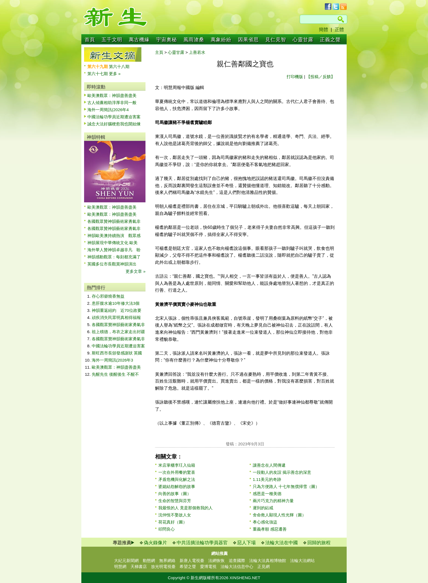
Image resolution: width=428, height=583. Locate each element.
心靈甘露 (303, 39)
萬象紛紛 (221, 39)
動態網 (149, 560)
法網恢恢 (216, 560)
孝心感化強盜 (265, 522)
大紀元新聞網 (126, 560)
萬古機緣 (139, 39)
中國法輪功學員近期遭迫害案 (114, 116)
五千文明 (112, 39)
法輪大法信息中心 (237, 566)
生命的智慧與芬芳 (174, 500)
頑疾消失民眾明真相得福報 (116, 317)
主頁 (159, 52)
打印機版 (295, 76)
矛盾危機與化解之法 (176, 479)
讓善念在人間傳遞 (269, 465)
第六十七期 (98, 73)
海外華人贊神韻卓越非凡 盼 (114, 249)
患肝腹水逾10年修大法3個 (115, 303)
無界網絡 (167, 560)
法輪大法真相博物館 (267, 560)
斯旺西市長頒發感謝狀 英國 (117, 353)
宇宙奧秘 (166, 39)
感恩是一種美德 (267, 493)
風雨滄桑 (193, 39)
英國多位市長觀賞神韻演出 (114, 264)
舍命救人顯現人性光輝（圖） (279, 515)
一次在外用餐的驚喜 (176, 472)
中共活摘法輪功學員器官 (202, 542)
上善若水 (197, 52)
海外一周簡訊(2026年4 (108, 109)
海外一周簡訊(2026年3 (112, 360)
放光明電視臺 (163, 566)
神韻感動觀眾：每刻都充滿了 (114, 256)
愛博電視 (208, 566)
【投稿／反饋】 (320, 76)
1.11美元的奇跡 (267, 479)
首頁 (90, 39)
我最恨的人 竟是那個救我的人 (185, 507)
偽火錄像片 (155, 542)
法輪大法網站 (302, 560)
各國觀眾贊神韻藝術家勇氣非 (114, 221)
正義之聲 (330, 39)
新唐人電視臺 (192, 560)
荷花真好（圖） (172, 522)
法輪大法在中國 (281, 542)
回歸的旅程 (319, 542)
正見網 (263, 566)
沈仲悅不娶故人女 (174, 515)
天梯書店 (138, 566)
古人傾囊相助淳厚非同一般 (111, 102)
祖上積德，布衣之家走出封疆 (118, 331)
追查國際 (237, 560)
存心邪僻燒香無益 (108, 296)
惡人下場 (246, 542)
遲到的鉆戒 (263, 507)
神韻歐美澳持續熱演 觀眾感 (114, 235)
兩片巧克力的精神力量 (273, 500)
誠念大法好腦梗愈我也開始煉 (114, 124)
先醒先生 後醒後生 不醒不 (115, 374)
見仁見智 (275, 39)
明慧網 (120, 566)
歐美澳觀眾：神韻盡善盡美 (114, 95)
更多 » (115, 73)
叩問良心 (166, 529)
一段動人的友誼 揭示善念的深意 (282, 472)
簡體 (323, 29)
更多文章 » (135, 271)
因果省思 (248, 39)
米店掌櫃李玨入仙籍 (176, 465)
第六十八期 (119, 66)
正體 (339, 29)
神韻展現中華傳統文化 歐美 (112, 242)
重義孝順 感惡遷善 (270, 529)
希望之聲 (188, 566)
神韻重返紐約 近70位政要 (116, 310)
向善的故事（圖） (174, 493)
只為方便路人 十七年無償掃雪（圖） (286, 486)
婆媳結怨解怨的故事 (176, 486)
